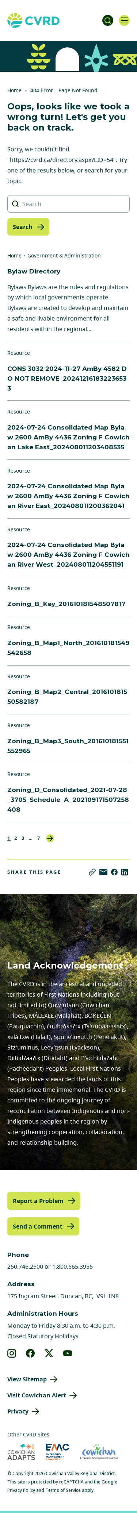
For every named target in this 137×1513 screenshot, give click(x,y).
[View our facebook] (30, 1353)
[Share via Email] (103, 872)
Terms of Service (63, 1490)
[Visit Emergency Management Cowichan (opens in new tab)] (57, 1452)
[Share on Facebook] (114, 872)
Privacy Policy (21, 1490)
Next (50, 838)
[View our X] (49, 1353)
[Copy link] (92, 872)
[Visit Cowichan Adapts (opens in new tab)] (21, 1452)
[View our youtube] (67, 1353)
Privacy (17, 1411)
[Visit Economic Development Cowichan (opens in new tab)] (99, 1452)
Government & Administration (64, 255)
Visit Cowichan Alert (36, 1395)
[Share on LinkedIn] (124, 872)
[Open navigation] (124, 20)
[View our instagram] (11, 1353)
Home (14, 90)
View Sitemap (27, 1379)
